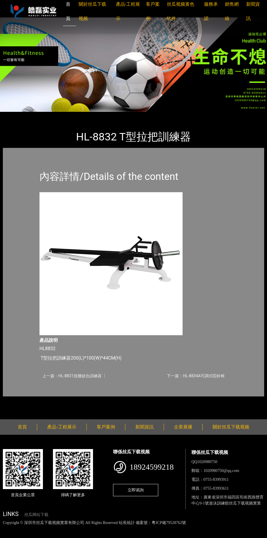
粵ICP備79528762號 (169, 523)
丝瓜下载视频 (70, 115)
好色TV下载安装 (25, 535)
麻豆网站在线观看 (132, 528)
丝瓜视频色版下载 (34, 528)
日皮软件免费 (238, 528)
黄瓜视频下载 (101, 528)
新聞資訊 (144, 426)
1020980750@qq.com (221, 470)
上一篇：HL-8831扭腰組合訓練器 (72, 376)
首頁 (13, 115)
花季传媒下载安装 (167, 528)
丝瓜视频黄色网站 (70, 528)
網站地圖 (8, 528)
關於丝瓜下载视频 (231, 426)
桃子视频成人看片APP (62, 535)
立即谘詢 (136, 490)
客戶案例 (106, 426)
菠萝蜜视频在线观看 (204, 528)
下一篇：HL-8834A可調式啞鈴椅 (196, 376)
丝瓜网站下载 (36, 515)
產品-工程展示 (37, 115)
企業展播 (183, 426)
